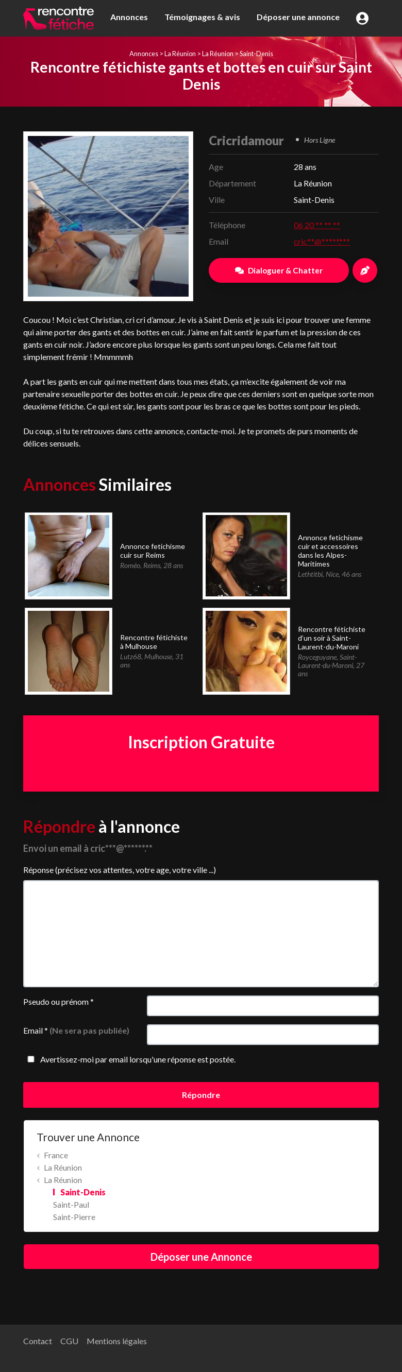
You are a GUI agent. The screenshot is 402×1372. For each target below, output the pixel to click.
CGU (69, 1341)
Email (76, 1030)
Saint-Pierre (74, 1217)
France (56, 1155)
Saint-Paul (71, 1204)
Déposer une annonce (298, 17)
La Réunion (180, 53)
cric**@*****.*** (322, 241)
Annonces (129, 17)
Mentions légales (117, 1341)
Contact (37, 1341)
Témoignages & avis (202, 17)
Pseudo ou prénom (58, 1001)
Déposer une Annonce (201, 1256)
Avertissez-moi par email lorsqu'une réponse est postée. (129, 1059)
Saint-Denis (256, 53)
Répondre (201, 1095)
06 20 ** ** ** (317, 225)
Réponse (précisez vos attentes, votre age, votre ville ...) (119, 869)
